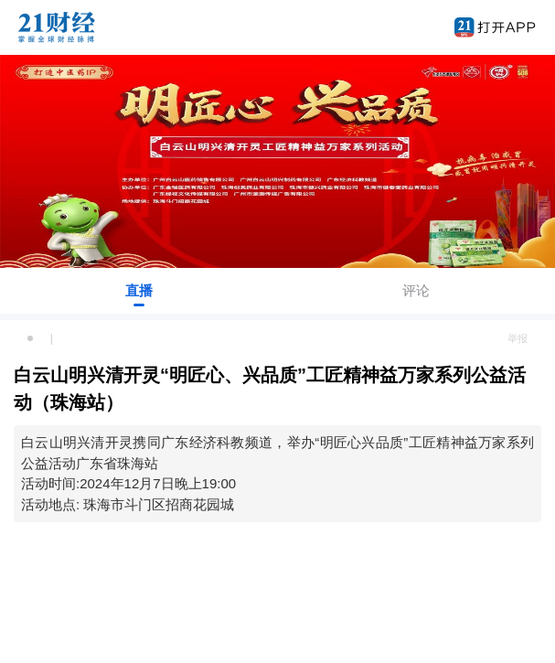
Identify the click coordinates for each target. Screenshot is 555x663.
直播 (139, 290)
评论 (416, 290)
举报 (517, 338)
